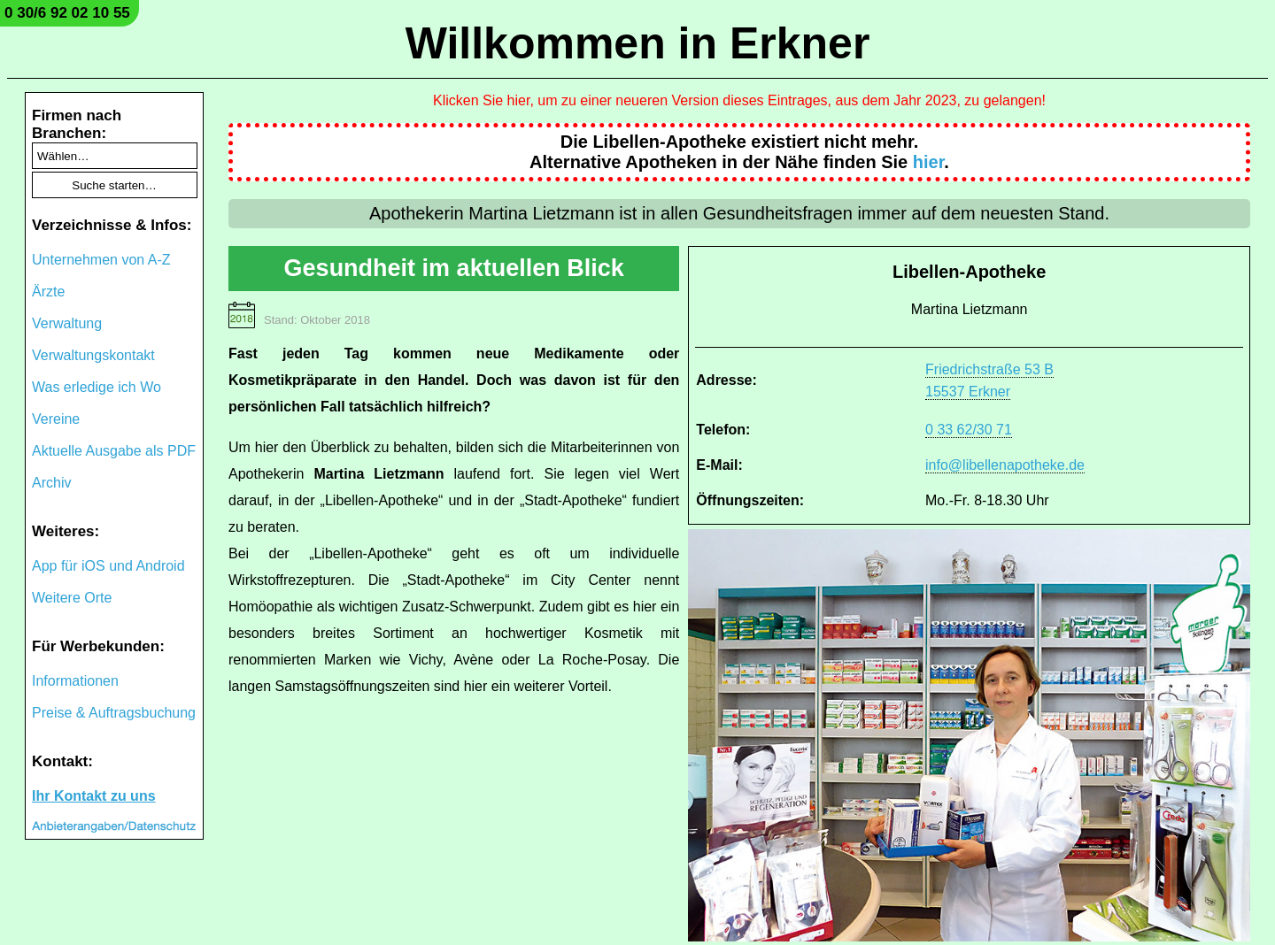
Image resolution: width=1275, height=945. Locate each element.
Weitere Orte (72, 597)
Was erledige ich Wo (96, 387)
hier (929, 162)
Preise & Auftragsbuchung (114, 712)
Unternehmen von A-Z (101, 259)
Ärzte (48, 291)
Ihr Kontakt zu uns (94, 795)
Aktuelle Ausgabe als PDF (114, 450)
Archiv (51, 482)
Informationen (75, 680)
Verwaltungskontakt (93, 355)
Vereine (56, 418)
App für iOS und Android (108, 565)
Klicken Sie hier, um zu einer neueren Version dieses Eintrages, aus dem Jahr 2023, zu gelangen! (739, 100)
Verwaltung (67, 323)
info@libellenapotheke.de (1005, 464)
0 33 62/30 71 (968, 429)
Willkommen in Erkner (638, 43)
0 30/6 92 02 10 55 (67, 12)
